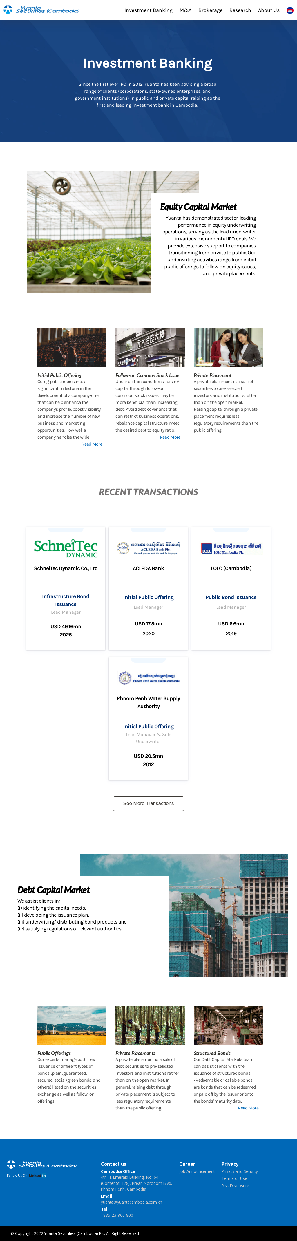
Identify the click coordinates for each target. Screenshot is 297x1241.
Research (240, 10)
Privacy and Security (240, 1171)
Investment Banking (148, 10)
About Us (269, 10)
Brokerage (210, 10)
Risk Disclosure (235, 1185)
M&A (185, 10)
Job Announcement (197, 1171)
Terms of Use (234, 1178)
